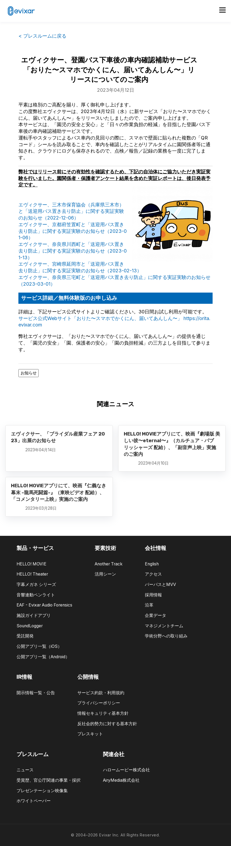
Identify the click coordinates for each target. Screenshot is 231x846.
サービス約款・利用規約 (100, 693)
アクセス (153, 574)
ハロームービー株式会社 (126, 770)
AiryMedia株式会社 (121, 780)
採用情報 (153, 595)
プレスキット (90, 734)
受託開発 (25, 636)
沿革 (149, 605)
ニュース (25, 770)
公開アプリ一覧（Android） (43, 657)
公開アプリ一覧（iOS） (39, 646)
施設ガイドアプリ (34, 615)
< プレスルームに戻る (42, 36)
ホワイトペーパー (34, 801)
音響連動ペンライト (36, 595)
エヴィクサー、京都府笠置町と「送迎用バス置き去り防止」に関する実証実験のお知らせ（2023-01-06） (72, 231)
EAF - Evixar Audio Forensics (44, 605)
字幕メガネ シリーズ (36, 584)
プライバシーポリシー (98, 703)
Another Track (108, 564)
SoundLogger (30, 626)
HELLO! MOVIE (31, 564)
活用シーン (105, 574)
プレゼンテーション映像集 (42, 790)
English (152, 564)
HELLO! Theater (32, 574)
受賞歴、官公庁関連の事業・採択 (49, 780)
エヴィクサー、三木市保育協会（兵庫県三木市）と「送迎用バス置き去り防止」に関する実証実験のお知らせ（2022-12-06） (71, 211)
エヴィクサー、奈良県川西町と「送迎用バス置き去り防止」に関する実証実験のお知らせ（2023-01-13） (72, 250)
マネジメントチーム (164, 626)
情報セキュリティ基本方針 (103, 713)
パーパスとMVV (160, 584)
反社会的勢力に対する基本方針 (107, 723)
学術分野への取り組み (166, 636)
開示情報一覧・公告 (36, 693)
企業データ (155, 615)
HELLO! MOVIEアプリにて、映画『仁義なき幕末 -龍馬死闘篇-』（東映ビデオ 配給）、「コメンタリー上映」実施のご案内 (58, 492)
